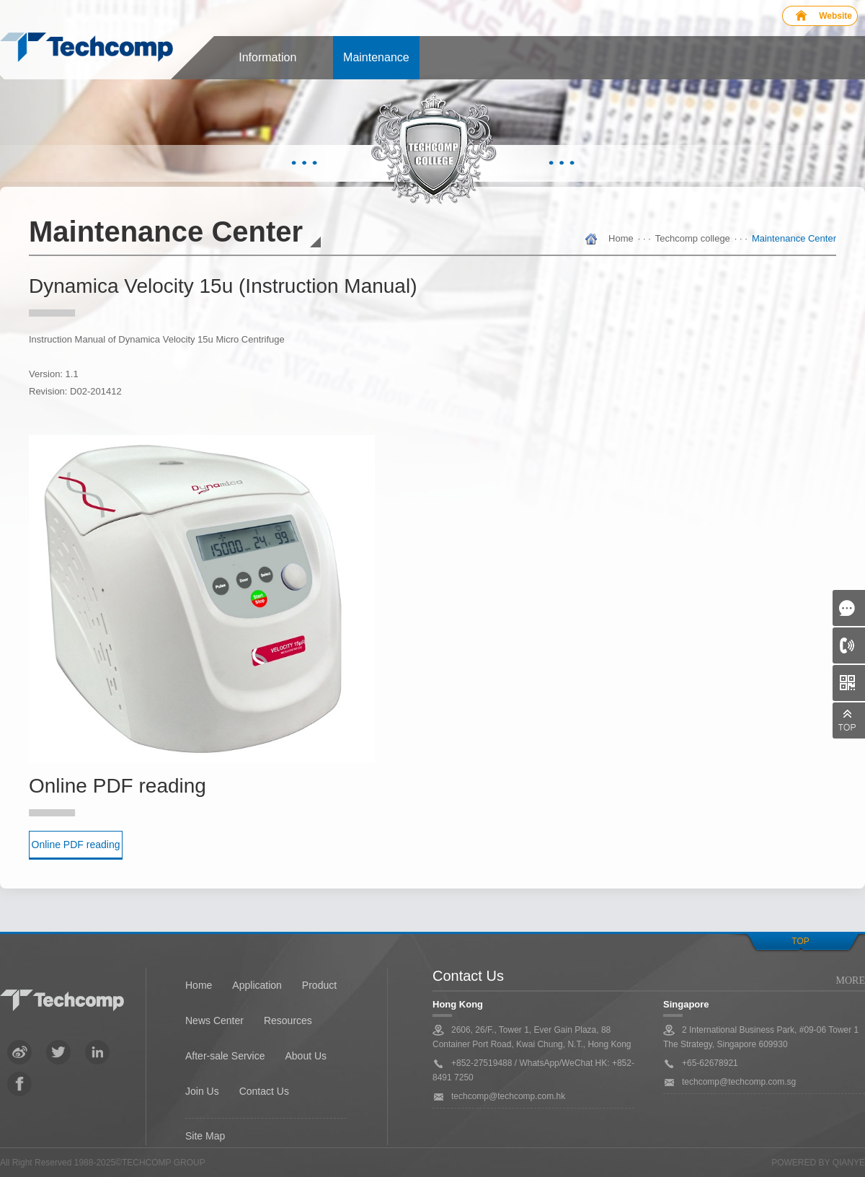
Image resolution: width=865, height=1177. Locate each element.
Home (621, 238)
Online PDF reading (76, 844)
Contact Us (264, 1091)
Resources (288, 1020)
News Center (214, 1020)
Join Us (202, 1091)
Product (319, 985)
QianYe (849, 1163)
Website (835, 16)
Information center (267, 65)
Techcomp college (692, 238)
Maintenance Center (376, 65)
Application (257, 985)
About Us (306, 1056)
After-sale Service (225, 1056)
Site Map (205, 1136)
